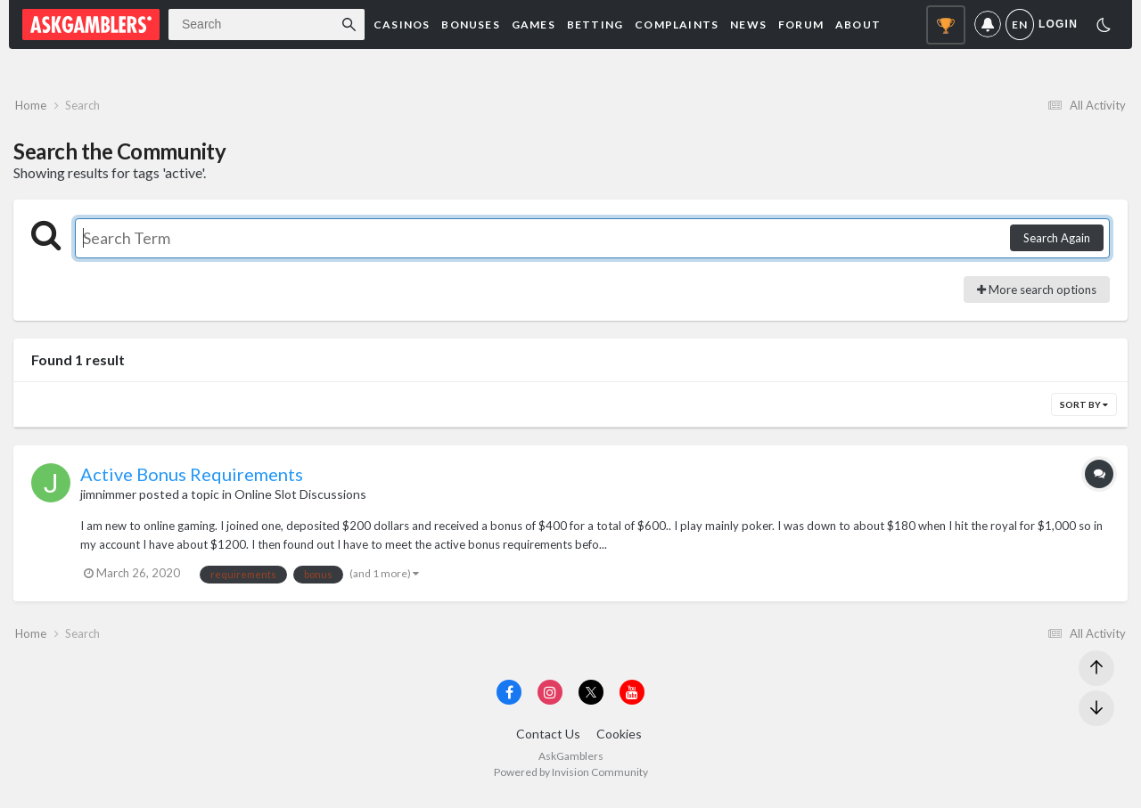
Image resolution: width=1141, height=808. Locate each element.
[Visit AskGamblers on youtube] (632, 702)
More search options (1036, 294)
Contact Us (548, 744)
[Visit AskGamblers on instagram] (550, 702)
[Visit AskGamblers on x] (591, 702)
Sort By (1084, 409)
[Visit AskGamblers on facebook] (509, 702)
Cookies (619, 744)
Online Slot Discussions (300, 499)
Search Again (1056, 243)
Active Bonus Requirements (191, 479)
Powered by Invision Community (571, 781)
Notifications (988, 24)
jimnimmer (108, 499)
